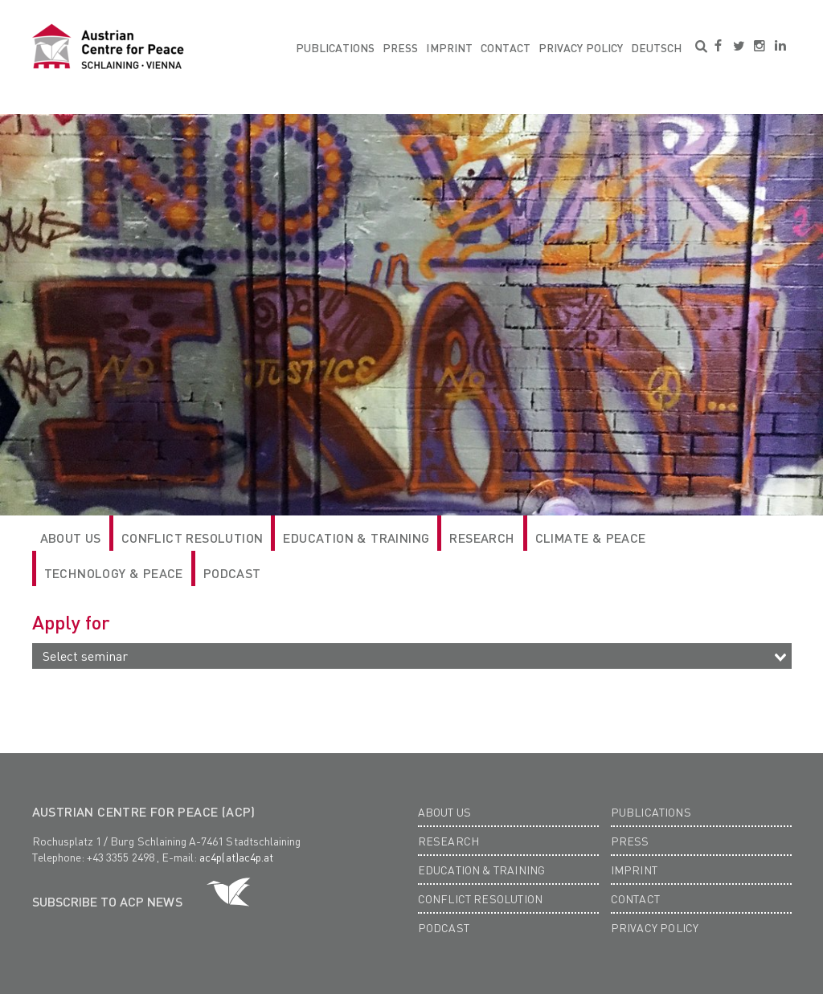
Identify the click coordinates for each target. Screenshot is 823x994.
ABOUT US (70, 537)
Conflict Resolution (192, 537)
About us (445, 812)
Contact (505, 47)
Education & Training (356, 537)
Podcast (232, 572)
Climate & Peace (590, 537)
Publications (335, 47)
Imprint (449, 47)
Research (449, 840)
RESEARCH (481, 537)
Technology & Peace (113, 572)
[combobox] (412, 656)
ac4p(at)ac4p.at (236, 856)
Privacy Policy (580, 47)
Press (400, 47)
